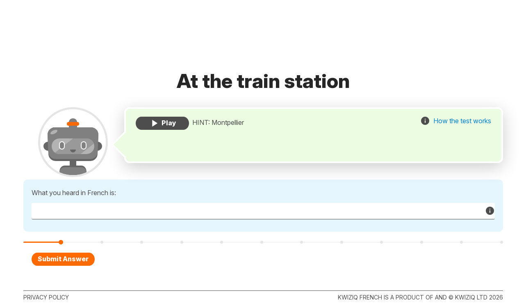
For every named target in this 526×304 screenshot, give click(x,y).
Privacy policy (46, 297)
